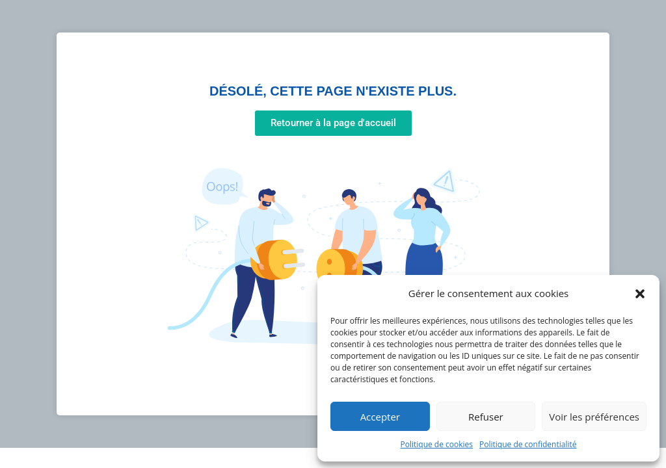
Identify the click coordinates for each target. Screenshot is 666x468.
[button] (639, 293)
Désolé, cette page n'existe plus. (333, 91)
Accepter (380, 416)
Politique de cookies (437, 444)
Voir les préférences (594, 416)
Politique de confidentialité (527, 444)
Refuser (485, 416)
